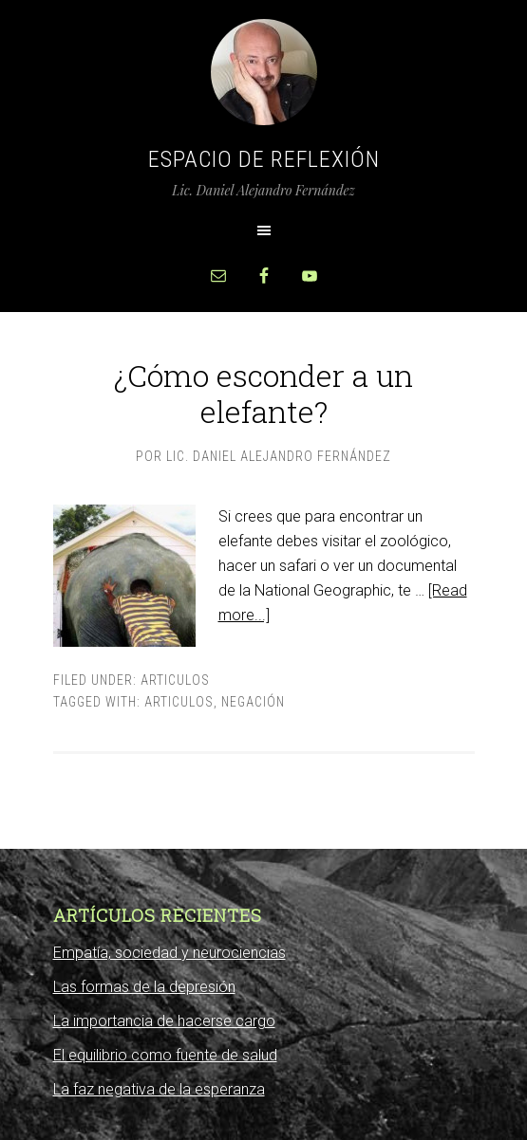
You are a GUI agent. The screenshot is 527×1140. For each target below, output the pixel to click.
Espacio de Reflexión (264, 159)
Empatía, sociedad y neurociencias (169, 953)
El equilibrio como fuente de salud (165, 1055)
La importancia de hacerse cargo (164, 1021)
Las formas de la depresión (144, 987)
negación (253, 701)
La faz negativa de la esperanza (159, 1089)
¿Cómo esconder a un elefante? (263, 393)
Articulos (175, 680)
